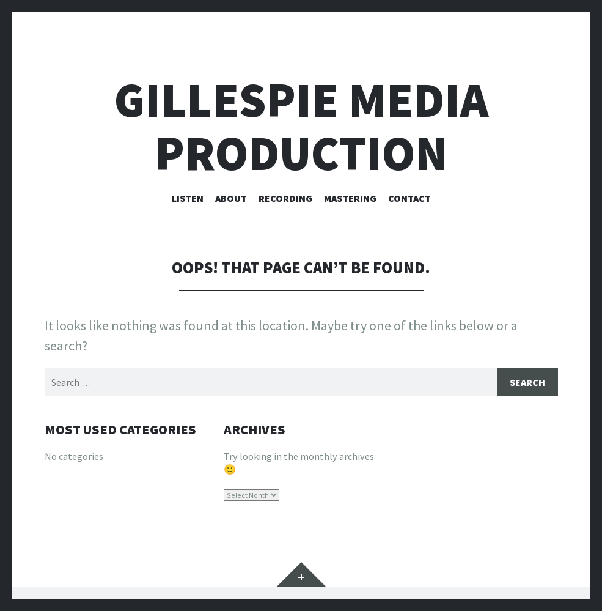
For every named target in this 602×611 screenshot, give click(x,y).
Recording (285, 198)
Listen (188, 198)
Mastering (350, 198)
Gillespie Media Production (301, 126)
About (231, 198)
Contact (409, 198)
